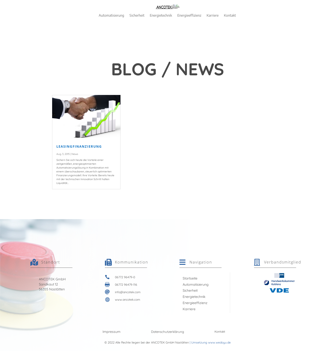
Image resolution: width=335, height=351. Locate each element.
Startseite (190, 278)
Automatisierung (196, 284)
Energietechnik (194, 296)
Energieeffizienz (195, 303)
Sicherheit (190, 290)
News (75, 154)
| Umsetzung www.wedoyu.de (210, 342)
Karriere (189, 309)
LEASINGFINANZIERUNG (79, 146)
